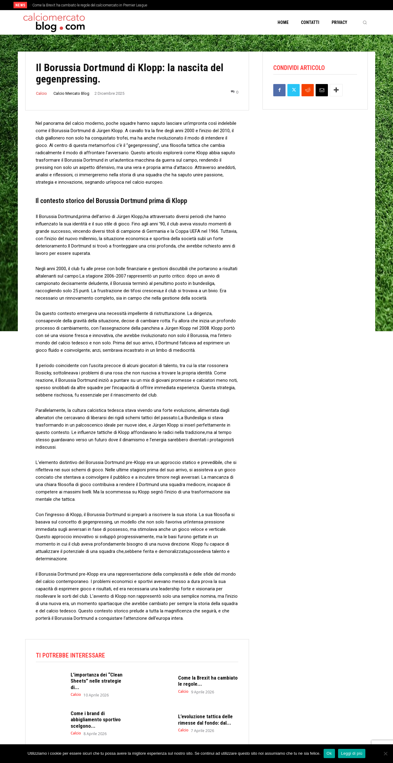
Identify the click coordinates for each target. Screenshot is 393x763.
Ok (329, 753)
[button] (365, 22)
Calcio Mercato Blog (71, 93)
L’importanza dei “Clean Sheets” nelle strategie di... (97, 681)
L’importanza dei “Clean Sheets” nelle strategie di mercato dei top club (87, 5)
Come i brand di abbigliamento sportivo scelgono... (96, 720)
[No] (385, 753)
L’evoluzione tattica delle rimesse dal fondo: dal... (205, 720)
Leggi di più (352, 753)
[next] (217, 5)
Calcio (41, 93)
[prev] (207, 5)
